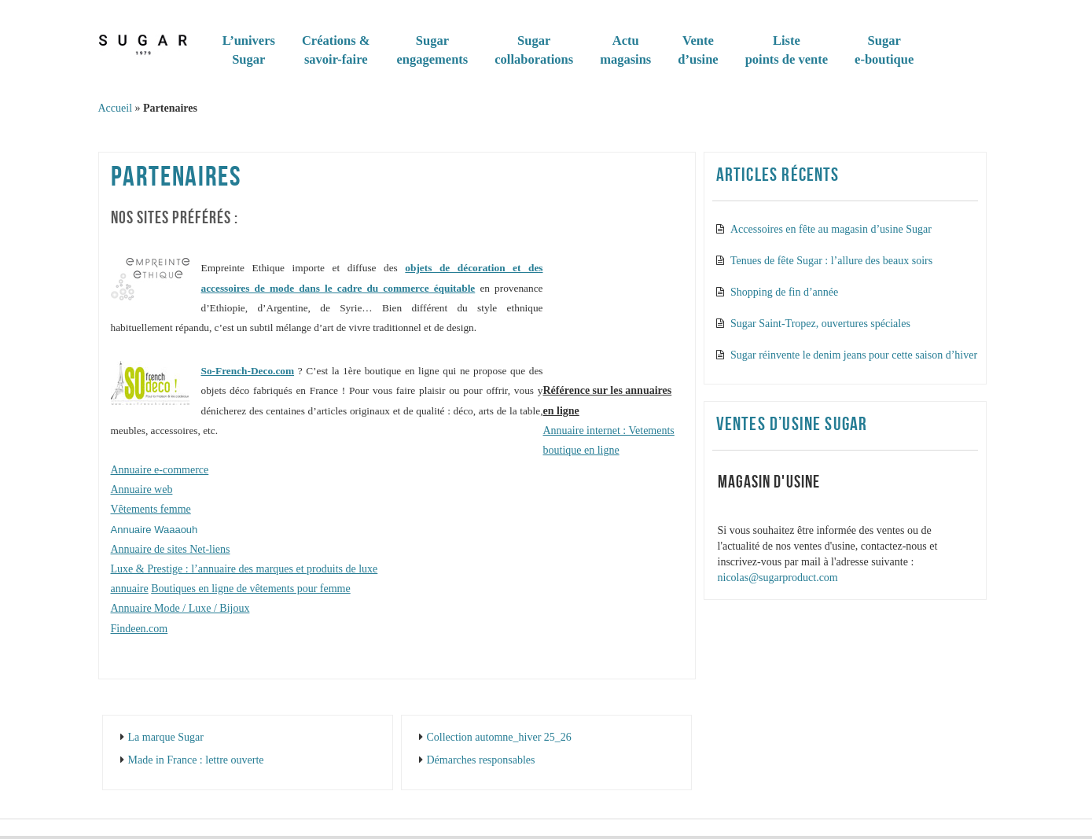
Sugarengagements (433, 50)
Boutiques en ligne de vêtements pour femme (251, 588)
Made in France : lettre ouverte (196, 760)
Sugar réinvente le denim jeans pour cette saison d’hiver (853, 355)
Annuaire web (142, 489)
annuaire (130, 588)
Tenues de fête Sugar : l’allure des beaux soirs (831, 261)
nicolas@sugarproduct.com (778, 577)
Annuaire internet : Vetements (609, 430)
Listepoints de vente (786, 50)
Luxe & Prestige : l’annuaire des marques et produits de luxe (244, 569)
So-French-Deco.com (248, 371)
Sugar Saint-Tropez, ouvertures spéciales (820, 323)
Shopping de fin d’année (784, 292)
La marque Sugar (166, 737)
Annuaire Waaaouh (154, 529)
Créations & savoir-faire (336, 50)
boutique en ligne (581, 450)
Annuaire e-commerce (160, 470)
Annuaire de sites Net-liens (170, 549)
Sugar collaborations (534, 50)
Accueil (115, 108)
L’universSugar (248, 50)
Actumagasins (625, 50)
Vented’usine (698, 50)
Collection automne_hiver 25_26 (499, 737)
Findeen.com (139, 629)
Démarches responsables (481, 760)
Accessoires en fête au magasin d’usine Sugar (831, 229)
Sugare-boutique (884, 50)
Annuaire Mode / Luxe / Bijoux (180, 608)
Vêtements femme (151, 509)
